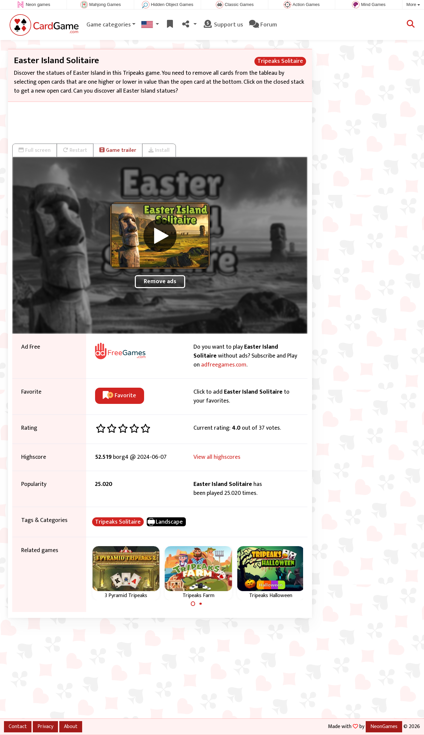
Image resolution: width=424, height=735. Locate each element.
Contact (18, 726)
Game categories (108, 25)
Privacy (45, 726)
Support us (223, 25)
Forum (263, 25)
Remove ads (160, 281)
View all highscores (216, 457)
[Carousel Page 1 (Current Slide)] (193, 603)
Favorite (119, 396)
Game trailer (117, 150)
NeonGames (384, 726)
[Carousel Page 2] (200, 603)
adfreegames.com (223, 365)
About (71, 726)
